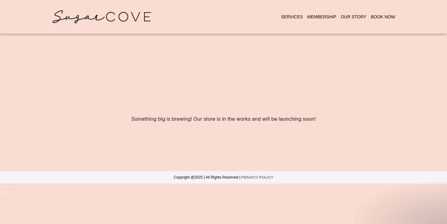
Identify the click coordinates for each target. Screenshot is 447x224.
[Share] (13, 189)
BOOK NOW (383, 16)
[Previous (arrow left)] (2, 198)
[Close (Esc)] (19, 189)
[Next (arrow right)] (8, 198)
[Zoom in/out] (2, 189)
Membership (321, 16)
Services (292, 16)
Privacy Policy (257, 177)
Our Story (354, 16)
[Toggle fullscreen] (8, 189)
